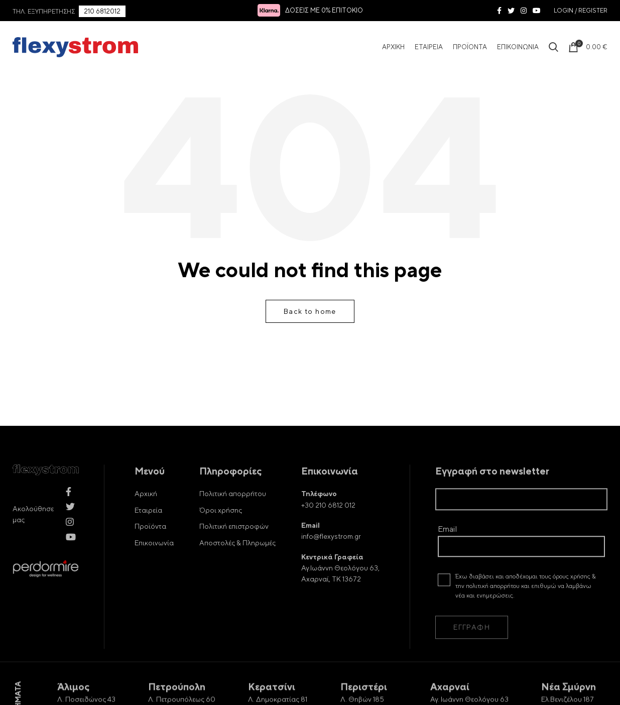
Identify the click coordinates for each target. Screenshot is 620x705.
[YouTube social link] (537, 10)
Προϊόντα (150, 543)
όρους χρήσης (571, 593)
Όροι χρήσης (220, 527)
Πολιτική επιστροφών (234, 543)
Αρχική (146, 511)
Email (521, 553)
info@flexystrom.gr (331, 553)
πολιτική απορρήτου (493, 603)
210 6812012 (102, 12)
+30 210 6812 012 (328, 522)
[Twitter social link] (511, 10)
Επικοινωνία (154, 559)
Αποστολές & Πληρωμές (237, 559)
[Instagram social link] (524, 10)
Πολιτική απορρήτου (232, 511)
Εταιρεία (148, 527)
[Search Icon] (553, 47)
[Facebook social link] (499, 10)
